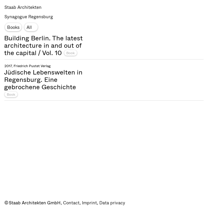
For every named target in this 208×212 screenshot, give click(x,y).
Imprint (89, 203)
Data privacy (112, 203)
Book (70, 53)
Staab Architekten (23, 7)
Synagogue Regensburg (28, 17)
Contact (71, 203)
